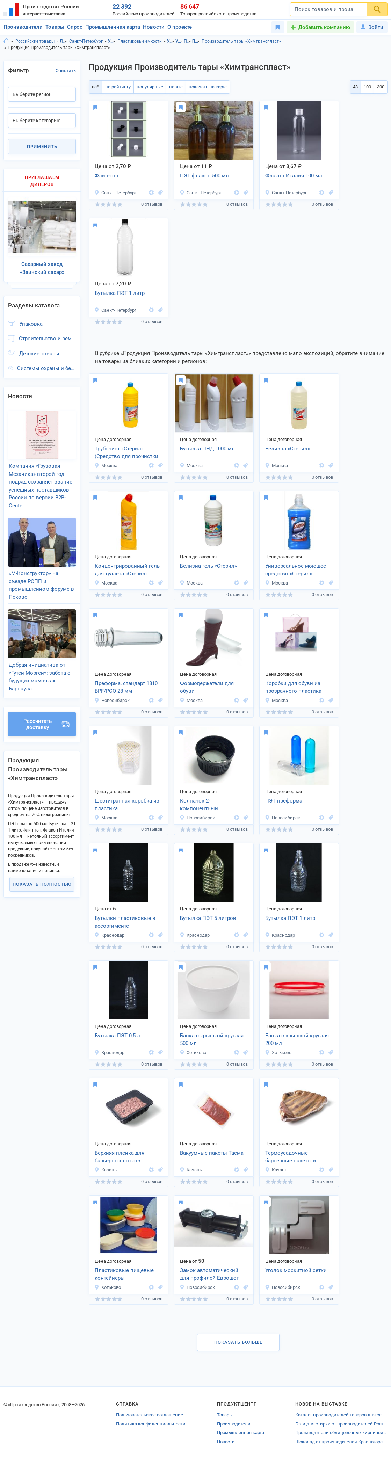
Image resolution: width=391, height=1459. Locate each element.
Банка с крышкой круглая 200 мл (297, 1039)
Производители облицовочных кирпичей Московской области (341, 1432)
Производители (23, 27)
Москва (105, 465)
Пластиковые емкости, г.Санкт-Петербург (196, 41)
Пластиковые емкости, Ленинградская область (187, 41)
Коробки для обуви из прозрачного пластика (293, 687)
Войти (372, 27)
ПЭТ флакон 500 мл (204, 176)
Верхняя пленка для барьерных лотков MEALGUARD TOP (119, 1157)
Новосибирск (112, 700)
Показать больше (238, 1342)
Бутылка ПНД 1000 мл (207, 448)
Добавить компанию (324, 27)
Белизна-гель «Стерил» (208, 566)
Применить (42, 146)
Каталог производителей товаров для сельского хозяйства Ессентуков (341, 1414)
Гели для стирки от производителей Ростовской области (341, 1424)
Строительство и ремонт (47, 338)
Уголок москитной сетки (296, 1270)
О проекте (179, 27)
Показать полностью (42, 884)
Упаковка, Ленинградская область (170, 41)
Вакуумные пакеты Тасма (212, 1153)
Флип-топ (106, 176)
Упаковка (111, 41)
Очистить (66, 70)
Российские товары (35, 41)
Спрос (74, 27)
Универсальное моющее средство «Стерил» (295, 570)
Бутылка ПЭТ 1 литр (120, 293)
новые (176, 86)
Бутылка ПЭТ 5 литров (208, 918)
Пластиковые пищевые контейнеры (124, 1274)
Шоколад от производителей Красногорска (341, 1441)
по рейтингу (118, 86)
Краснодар (109, 935)
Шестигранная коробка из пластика (127, 805)
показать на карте (208, 86)
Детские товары (39, 353)
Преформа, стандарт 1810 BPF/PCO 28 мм (126, 687)
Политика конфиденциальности (151, 1424)
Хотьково (193, 1052)
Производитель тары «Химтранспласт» (241, 41)
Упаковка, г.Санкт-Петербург (179, 41)
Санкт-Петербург (86, 41)
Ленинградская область (63, 41)
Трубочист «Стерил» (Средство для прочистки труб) (126, 453)
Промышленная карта (112, 27)
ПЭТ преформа (283, 801)
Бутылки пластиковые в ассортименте (125, 922)
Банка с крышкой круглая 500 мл (212, 1039)
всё (95, 86)
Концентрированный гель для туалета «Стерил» (127, 570)
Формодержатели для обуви (207, 687)
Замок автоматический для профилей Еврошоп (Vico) (210, 1275)
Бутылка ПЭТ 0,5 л (117, 1035)
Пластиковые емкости (139, 41)
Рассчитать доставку (46, 724)
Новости (154, 27)
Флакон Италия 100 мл (293, 176)
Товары (54, 27)
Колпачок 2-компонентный (199, 805)
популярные (150, 86)
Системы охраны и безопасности (46, 368)
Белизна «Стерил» (287, 448)
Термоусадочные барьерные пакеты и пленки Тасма (290, 1157)
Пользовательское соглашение (149, 1414)
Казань (105, 1170)
